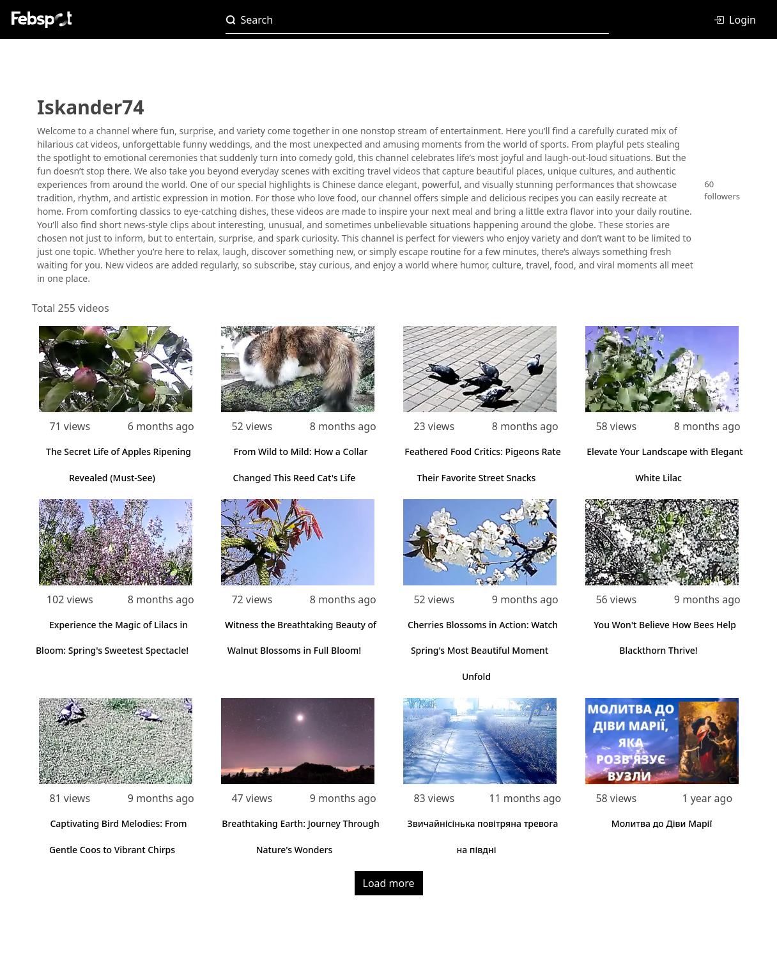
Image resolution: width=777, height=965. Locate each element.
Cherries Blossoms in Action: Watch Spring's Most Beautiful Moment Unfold (483, 651)
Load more (389, 883)
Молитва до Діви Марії (662, 823)
